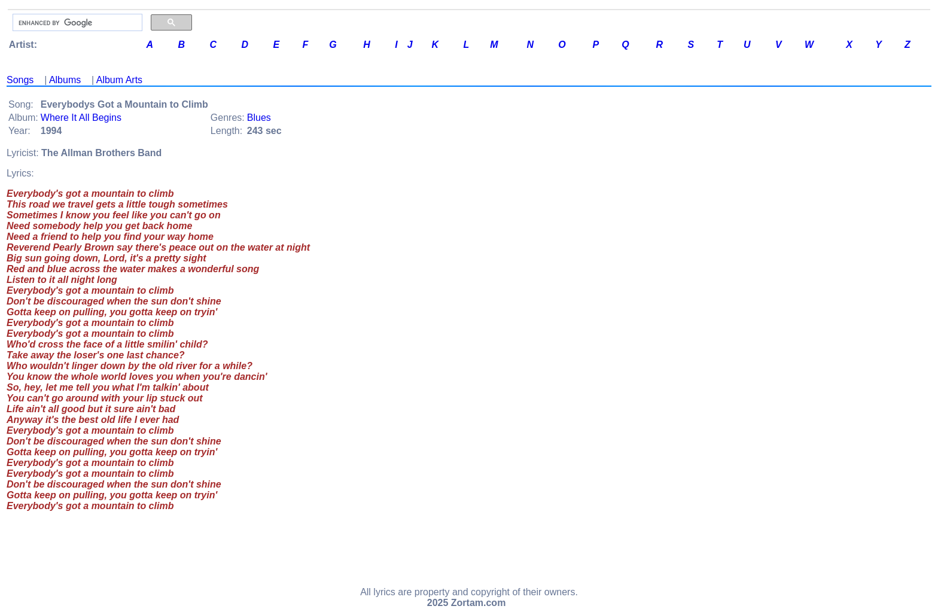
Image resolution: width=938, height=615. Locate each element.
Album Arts (119, 80)
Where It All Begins (81, 117)
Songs (20, 80)
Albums (65, 80)
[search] (76, 22)
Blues (259, 117)
